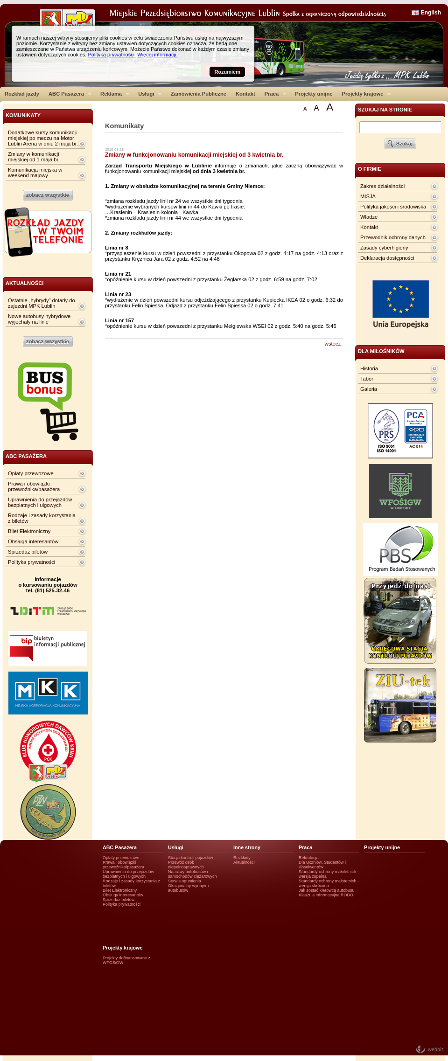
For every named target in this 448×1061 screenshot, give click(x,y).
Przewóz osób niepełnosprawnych (186, 864)
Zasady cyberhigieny (384, 247)
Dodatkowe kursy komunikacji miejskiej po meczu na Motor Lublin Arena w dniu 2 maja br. (43, 138)
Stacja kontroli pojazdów (190, 857)
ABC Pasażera (68, 94)
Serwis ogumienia (184, 881)
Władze (369, 217)
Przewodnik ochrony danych (393, 237)
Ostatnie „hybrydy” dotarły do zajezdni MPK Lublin (41, 303)
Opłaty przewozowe (31, 473)
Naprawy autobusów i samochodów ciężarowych (192, 874)
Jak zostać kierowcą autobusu (326, 890)
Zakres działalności (382, 186)
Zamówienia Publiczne (198, 94)
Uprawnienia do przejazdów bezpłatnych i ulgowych (40, 502)
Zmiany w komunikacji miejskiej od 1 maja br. (34, 156)
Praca (273, 94)
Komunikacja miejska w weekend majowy (35, 172)
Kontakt (245, 94)
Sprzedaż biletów (28, 552)
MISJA (368, 196)
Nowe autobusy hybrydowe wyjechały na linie (39, 319)
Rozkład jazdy (22, 94)
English (431, 12)
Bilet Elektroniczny (29, 531)
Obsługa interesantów (33, 541)
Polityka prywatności (31, 562)
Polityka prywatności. (112, 54)
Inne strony (246, 847)
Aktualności (244, 862)
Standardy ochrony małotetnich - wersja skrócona (329, 883)
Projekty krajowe (364, 94)
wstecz (333, 344)
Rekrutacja (309, 857)
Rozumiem (227, 72)
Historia (369, 368)
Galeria (368, 389)
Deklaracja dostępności (387, 258)
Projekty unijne (313, 94)
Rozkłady (242, 857)
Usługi (147, 94)
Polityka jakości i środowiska (393, 206)
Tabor (366, 378)
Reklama (113, 94)
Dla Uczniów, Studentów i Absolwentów (322, 864)
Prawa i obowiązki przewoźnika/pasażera (34, 486)
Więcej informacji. (157, 54)
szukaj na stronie (385, 109)
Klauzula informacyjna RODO (326, 895)
